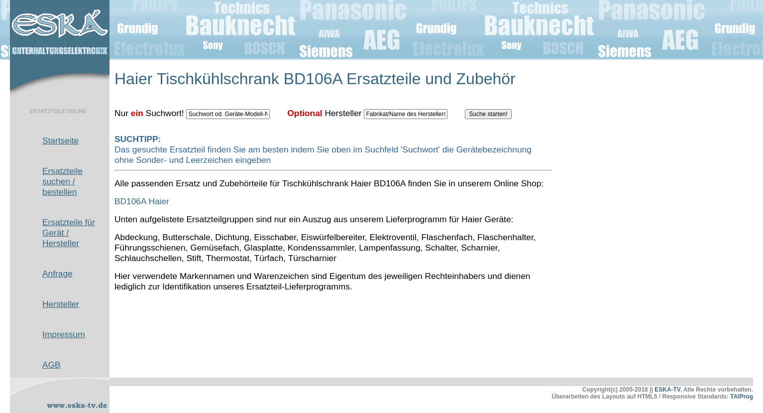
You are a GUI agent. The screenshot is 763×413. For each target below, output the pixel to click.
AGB (51, 365)
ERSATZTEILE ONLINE (58, 111)
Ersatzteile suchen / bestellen (62, 181)
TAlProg (741, 396)
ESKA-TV (667, 389)
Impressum (63, 334)
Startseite (60, 140)
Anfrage (57, 273)
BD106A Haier (141, 201)
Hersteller (60, 304)
